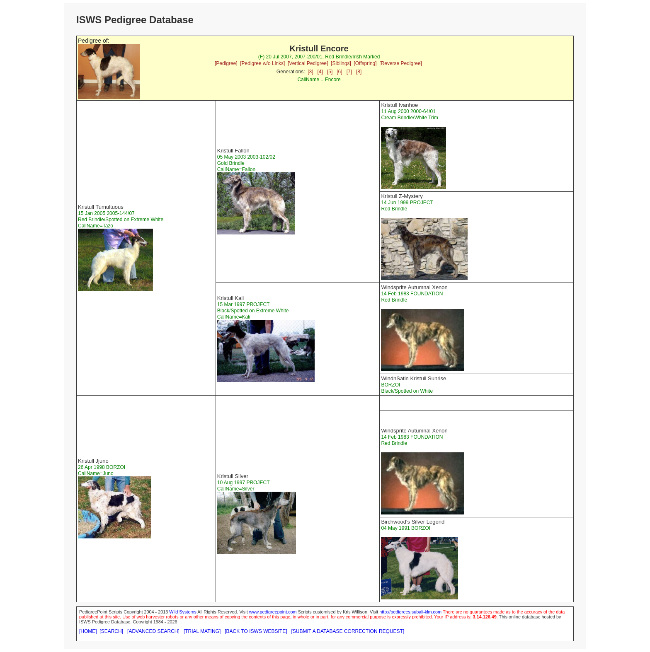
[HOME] (88, 631)
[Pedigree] (226, 63)
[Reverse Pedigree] (400, 63)
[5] (329, 72)
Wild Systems (182, 611)
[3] (310, 72)
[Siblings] (341, 63)
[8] (358, 72)
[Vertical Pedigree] (308, 63)
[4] (320, 72)
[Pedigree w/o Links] (262, 63)
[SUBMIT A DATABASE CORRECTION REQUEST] (348, 631)
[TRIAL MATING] (202, 631)
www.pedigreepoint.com (273, 611)
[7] (349, 72)
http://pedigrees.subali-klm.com (410, 611)
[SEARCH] (111, 631)
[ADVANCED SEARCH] (153, 631)
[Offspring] (365, 63)
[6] (339, 72)
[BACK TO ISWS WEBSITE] (256, 631)
